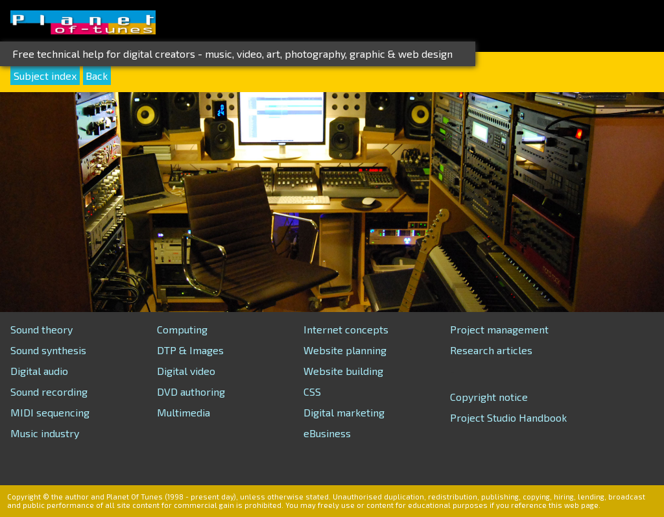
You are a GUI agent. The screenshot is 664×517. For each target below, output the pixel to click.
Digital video (186, 371)
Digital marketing (344, 412)
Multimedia (183, 412)
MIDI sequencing (49, 412)
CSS (312, 391)
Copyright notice (489, 397)
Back (97, 75)
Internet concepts (345, 329)
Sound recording (49, 391)
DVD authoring (191, 391)
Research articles (491, 350)
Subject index (45, 75)
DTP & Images (190, 350)
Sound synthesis (48, 350)
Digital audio (39, 371)
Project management (499, 329)
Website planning (344, 350)
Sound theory (41, 329)
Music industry (44, 433)
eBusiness (327, 433)
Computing (182, 329)
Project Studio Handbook (508, 417)
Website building (343, 371)
